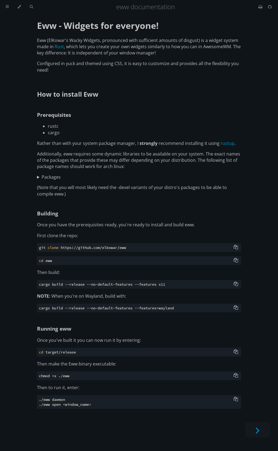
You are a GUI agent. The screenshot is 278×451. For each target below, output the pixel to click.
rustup (227, 143)
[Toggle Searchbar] (31, 7)
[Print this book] (261, 7)
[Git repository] (270, 7)
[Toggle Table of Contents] (7, 7)
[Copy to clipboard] (236, 247)
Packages (51, 177)
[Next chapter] (257, 429)
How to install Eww (67, 94)
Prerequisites (54, 114)
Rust (59, 47)
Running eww (54, 328)
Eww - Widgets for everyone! (98, 25)
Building (47, 213)
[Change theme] (19, 7)
